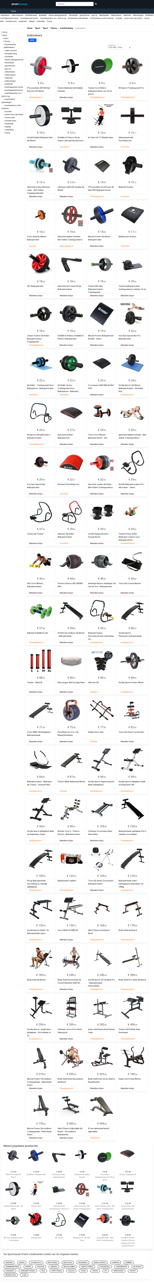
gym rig (94, 15)
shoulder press (11, 21)
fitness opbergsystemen (58, 15)
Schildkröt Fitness (28, 1271)
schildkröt (10, 1271)
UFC (105, 1271)
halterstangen (138, 15)
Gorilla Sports (100, 1262)
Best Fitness (52, 1262)
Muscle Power (69, 1267)
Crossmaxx (82, 1262)
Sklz (43, 1271)
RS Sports (137, 1267)
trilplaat (31, 21)
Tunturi (95, 1271)
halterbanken (104, 15)
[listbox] (119, 47)
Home (13, 11)
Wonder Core (11, 1275)
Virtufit (133, 1271)
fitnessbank (73, 15)
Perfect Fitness (87, 1267)
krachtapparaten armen (9, 18)
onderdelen (41, 21)
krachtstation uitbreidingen (78, 18)
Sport (5, 35)
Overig (49, 21)
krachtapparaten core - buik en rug (53, 18)
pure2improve (121, 1267)
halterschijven (116, 15)
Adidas (21, 1262)
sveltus (71, 1271)
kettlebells (149, 15)
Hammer (129, 1262)
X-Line (24, 1275)
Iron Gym (40, 1267)
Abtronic (9, 1262)
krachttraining (10, 44)
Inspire (28, 1267)
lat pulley (119, 18)
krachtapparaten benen (29, 18)
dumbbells (42, 15)
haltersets (127, 15)
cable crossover (17, 15)
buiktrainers (5, 15)
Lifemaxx (53, 1267)
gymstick (115, 1262)
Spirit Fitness (56, 1271)
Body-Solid (68, 1262)
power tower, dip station (133, 18)
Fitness (8, 41)
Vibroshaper (118, 1271)
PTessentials (105, 1267)
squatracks (23, 21)
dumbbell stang (31, 15)
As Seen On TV (36, 1262)
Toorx (83, 1271)
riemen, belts (9, 118)
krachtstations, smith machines (102, 18)
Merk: (32, 40)
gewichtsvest (84, 15)
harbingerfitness (12, 1267)
